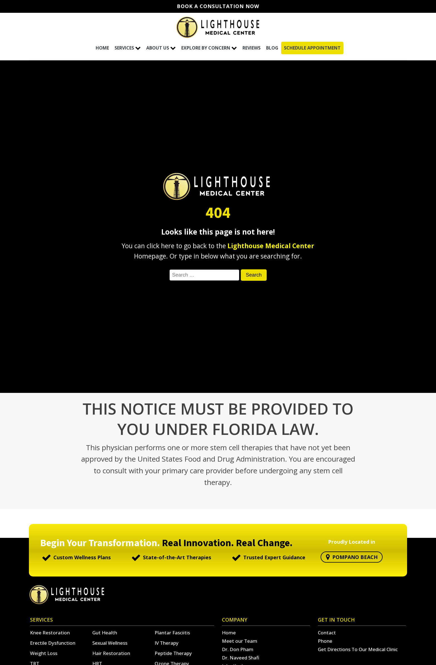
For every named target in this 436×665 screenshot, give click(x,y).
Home (229, 632)
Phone (325, 641)
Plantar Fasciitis (172, 632)
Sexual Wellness (109, 643)
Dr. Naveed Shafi (240, 657)
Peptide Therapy (173, 653)
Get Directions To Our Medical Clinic (358, 649)
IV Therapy (167, 643)
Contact (327, 632)
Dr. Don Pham (237, 649)
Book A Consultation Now (218, 6)
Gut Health (104, 632)
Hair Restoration (111, 653)
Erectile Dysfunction (52, 643)
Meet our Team (239, 641)
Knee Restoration (50, 632)
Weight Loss (43, 653)
